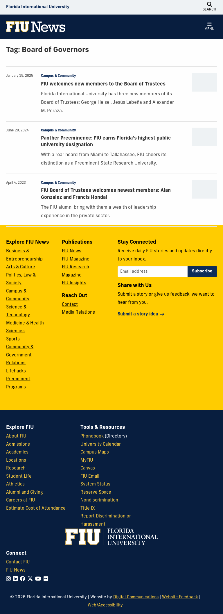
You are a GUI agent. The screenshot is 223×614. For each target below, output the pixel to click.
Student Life (19, 476)
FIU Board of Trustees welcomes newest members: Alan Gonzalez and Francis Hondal (106, 194)
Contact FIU (18, 562)
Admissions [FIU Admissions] (18, 444)
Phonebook (92, 436)
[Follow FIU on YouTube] (39, 579)
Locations (16, 460)
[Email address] (153, 271)
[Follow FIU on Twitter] (31, 579)
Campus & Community (58, 76)
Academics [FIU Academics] (17, 452)
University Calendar (100, 444)
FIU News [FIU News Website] (16, 570)
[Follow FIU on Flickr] (47, 579)
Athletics (15, 484)
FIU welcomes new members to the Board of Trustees (103, 84)
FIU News (71, 251)
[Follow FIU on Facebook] (24, 579)
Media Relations (78, 312)
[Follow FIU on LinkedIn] (16, 579)
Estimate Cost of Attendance (36, 508)
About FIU (16, 436)
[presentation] (204, 82)
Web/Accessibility (105, 605)
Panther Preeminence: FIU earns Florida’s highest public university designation (106, 141)
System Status (95, 484)
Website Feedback (180, 597)
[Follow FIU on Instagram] (9, 579)
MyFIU (86, 460)
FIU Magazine (75, 259)
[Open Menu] (209, 26)
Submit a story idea (138, 314)
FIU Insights (74, 283)
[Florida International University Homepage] (37, 7)
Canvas (87, 468)
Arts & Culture (20, 267)
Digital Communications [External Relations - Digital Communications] (136, 597)
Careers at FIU (20, 500)
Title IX (87, 508)
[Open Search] (209, 7)
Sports (13, 339)
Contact (70, 305)
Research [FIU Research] (16, 468)
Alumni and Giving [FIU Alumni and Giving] (24, 492)
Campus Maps (94, 452)
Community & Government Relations (19, 355)
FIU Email (89, 476)
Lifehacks (16, 371)
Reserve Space (95, 492)
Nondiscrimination (99, 500)
